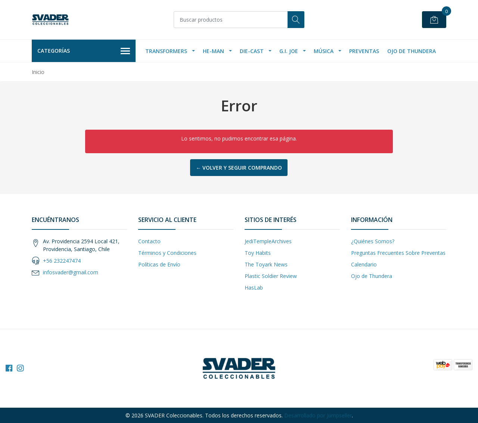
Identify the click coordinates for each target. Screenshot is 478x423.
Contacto (149, 241)
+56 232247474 (62, 260)
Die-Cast (252, 51)
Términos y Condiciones (167, 252)
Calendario (364, 264)
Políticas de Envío (159, 264)
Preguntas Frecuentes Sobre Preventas (398, 252)
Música (323, 51)
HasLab (254, 287)
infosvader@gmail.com (70, 272)
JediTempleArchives (268, 241)
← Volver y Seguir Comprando (239, 167)
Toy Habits (258, 252)
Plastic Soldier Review (271, 276)
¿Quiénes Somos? (372, 241)
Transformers (166, 51)
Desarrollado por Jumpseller (318, 415)
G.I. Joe (288, 51)
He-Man (213, 51)
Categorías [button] (83, 51)
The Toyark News (266, 264)
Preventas (364, 51)
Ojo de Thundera (411, 51)
